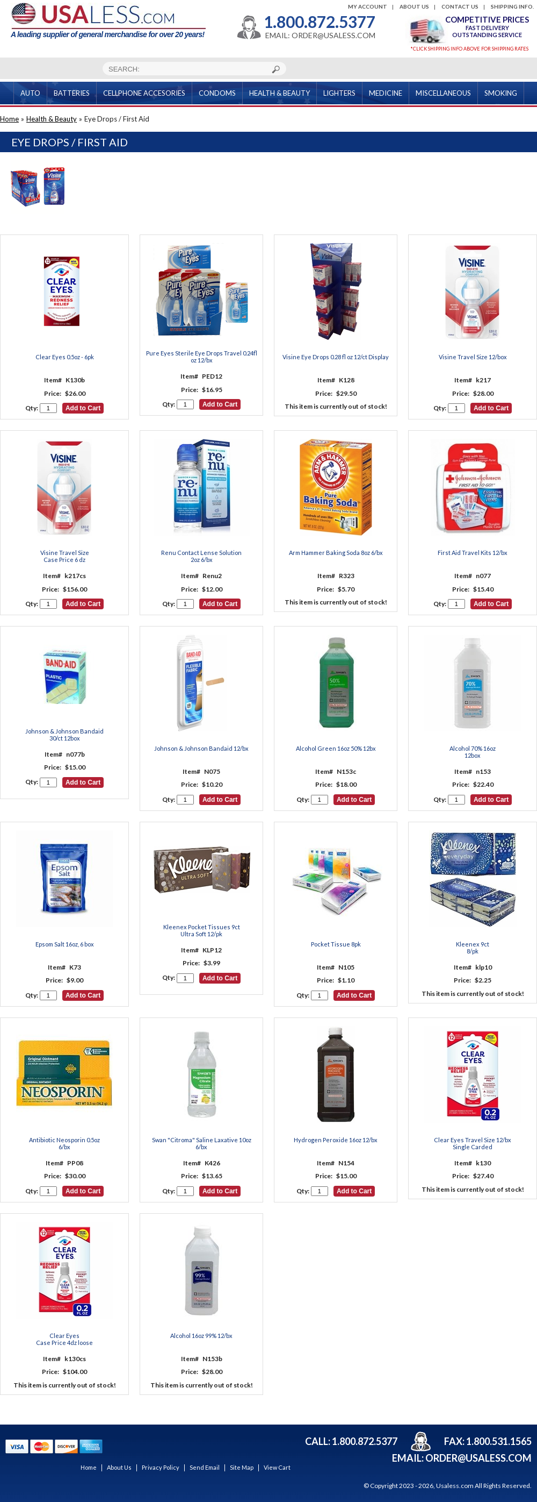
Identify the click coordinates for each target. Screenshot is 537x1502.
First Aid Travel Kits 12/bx (472, 552)
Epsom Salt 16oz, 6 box (64, 944)
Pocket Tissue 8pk (336, 944)
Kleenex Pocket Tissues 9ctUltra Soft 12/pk (201, 930)
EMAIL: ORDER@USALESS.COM (320, 35)
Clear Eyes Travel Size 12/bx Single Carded (472, 1143)
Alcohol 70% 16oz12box (472, 752)
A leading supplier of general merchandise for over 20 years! (108, 21)
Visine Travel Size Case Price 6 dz (64, 556)
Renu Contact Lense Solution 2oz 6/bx (201, 556)
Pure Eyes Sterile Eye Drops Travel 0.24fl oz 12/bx (201, 357)
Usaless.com (455, 1486)
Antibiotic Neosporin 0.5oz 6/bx (64, 1143)
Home (9, 119)
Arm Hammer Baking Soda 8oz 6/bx (336, 552)
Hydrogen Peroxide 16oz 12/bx (336, 1139)
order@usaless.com (478, 1458)
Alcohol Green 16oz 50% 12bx (336, 748)
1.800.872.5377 (319, 21)
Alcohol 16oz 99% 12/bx (201, 1335)
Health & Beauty (51, 119)
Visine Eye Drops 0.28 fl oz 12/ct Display (335, 356)
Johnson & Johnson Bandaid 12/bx (201, 748)
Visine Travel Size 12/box (473, 356)
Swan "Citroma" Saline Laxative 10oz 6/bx (201, 1143)
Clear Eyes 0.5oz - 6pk (64, 356)
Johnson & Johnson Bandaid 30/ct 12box (64, 735)
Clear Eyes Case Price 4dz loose (64, 1339)
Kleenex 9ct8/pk (472, 948)
